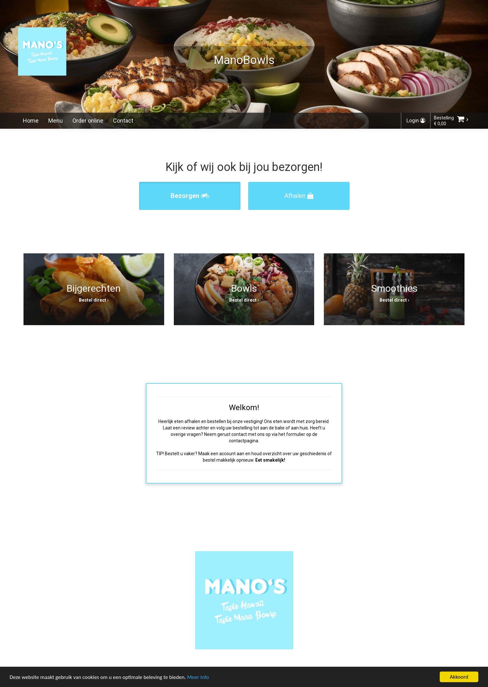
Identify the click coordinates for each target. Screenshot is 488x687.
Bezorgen (190, 196)
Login (415, 121)
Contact (123, 120)
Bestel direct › (93, 300)
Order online (87, 120)
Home (31, 120)
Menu (55, 120)
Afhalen (299, 196)
